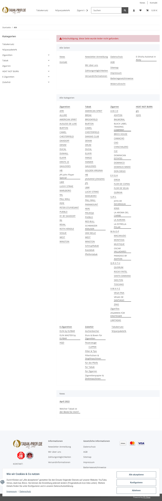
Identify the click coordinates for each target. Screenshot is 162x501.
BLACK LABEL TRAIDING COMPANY (120, 126)
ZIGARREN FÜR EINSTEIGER (117, 314)
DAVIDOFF (64, 140)
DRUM (88, 144)
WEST (62, 237)
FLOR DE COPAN (122, 183)
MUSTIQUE (119, 244)
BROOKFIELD (91, 119)
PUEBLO (63, 211)
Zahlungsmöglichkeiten (96, 70)
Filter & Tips (91, 351)
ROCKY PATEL (120, 271)
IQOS (138, 115)
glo (137, 110)
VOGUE (63, 233)
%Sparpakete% (119, 331)
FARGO (88, 157)
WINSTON (64, 241)
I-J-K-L (113, 196)
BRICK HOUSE (120, 134)
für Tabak (89, 367)
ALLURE (63, 115)
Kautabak (89, 250)
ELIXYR (63, 157)
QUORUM (118, 267)
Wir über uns (91, 65)
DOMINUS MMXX (122, 166)
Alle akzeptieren (135, 475)
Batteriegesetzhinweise (121, 78)
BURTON (64, 127)
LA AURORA (119, 219)
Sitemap (114, 67)
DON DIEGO (120, 171)
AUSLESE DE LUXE (68, 123)
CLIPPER (92, 346)
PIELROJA (89, 213)
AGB (112, 62)
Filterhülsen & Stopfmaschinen (93, 357)
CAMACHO (119, 138)
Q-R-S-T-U (115, 263)
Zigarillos (114, 308)
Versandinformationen (96, 76)
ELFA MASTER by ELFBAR (68, 337)
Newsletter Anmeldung (96, 56)
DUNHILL (64, 153)
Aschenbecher (92, 331)
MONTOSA (119, 239)
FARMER (89, 162)
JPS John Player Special (67, 176)
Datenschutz (116, 56)
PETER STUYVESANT (69, 207)
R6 (61, 220)
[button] (134, 10)
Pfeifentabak (91, 254)
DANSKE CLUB (92, 136)
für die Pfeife (91, 362)
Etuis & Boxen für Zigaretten (93, 337)
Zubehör (6, 82)
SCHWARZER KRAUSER (91, 227)
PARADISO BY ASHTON (120, 257)
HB (61, 170)
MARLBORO (65, 190)
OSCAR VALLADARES (120, 250)
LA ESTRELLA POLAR (120, 226)
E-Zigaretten (8, 76)
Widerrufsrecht (117, 83)
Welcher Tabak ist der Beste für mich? (69, 410)
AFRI (62, 110)
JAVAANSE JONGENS (95, 179)
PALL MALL (65, 199)
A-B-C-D (114, 110)
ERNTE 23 (64, 162)
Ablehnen (135, 490)
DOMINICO (119, 162)
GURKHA (118, 192)
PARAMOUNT (91, 204)
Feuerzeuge (91, 342)
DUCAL (63, 149)
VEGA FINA (119, 292)
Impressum (116, 73)
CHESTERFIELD (67, 136)
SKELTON (118, 280)
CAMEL (63, 132)
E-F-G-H (114, 175)
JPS (86, 183)
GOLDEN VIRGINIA (94, 170)
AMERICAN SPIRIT (68, 119)
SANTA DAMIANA (122, 275)
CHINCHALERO (121, 146)
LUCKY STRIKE (66, 186)
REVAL (63, 224)
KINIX (116, 208)
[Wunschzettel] (140, 10)
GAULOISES (65, 166)
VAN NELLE (90, 233)
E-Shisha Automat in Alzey (146, 58)
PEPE (62, 203)
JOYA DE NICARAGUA (120, 202)
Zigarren (6, 65)
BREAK (88, 115)
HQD (62, 342)
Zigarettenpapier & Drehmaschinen (94, 377)
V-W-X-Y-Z (115, 288)
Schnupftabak (92, 245)
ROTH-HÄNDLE (67, 228)
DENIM (63, 144)
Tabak (5, 60)
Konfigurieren (135, 483)
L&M (62, 182)
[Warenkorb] (152, 10)
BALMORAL (119, 119)
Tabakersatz (117, 326)
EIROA (117, 179)
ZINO (116, 304)
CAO (116, 142)
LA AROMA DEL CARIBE (121, 214)
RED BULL (89, 221)
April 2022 (65, 401)
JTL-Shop (146, 497)
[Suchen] (106, 10)
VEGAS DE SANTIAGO (119, 299)
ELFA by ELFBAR (67, 331)
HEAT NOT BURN (10, 71)
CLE (115, 151)
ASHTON (118, 115)
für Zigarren (91, 371)
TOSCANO (119, 284)
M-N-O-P (114, 231)
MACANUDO (120, 235)
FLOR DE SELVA (121, 188)
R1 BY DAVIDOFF (67, 216)
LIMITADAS (115, 320)
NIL (61, 194)
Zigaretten (7, 55)
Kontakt (153, 2)
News (142, 2)
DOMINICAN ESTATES (120, 157)
